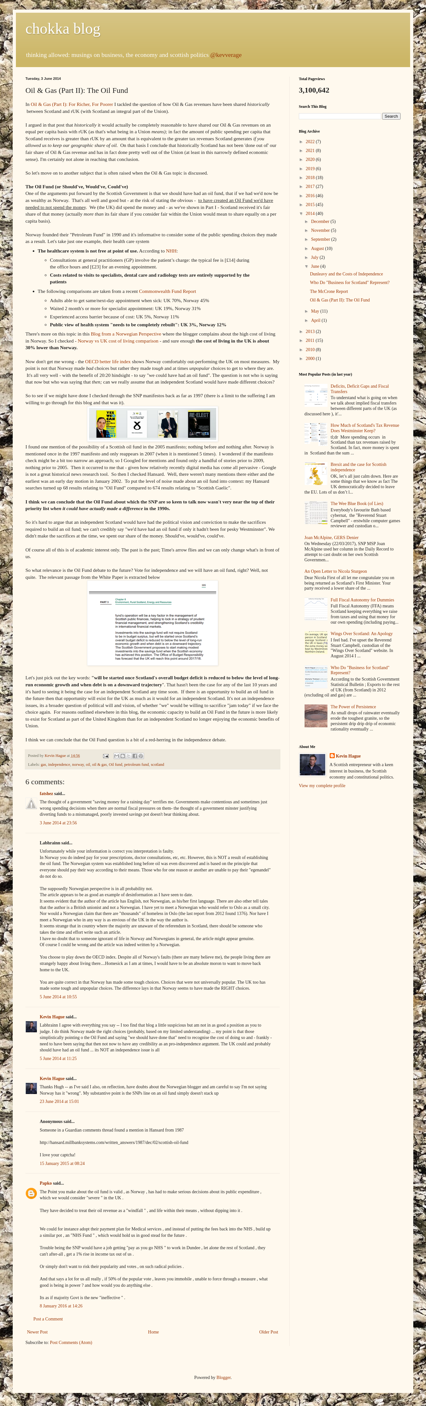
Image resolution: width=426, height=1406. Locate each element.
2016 (311, 195)
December (320, 221)
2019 (311, 168)
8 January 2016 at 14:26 (61, 1306)
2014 (311, 213)
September (321, 239)
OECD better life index (108, 361)
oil (88, 764)
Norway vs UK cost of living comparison (118, 340)
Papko (46, 1183)
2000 (311, 358)
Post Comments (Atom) (71, 1342)
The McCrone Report (329, 291)
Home (153, 1332)
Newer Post (37, 1332)
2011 (311, 340)
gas (43, 764)
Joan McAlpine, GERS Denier (332, 537)
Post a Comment (48, 1319)
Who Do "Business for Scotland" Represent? (350, 282)
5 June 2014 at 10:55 (58, 996)
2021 (311, 150)
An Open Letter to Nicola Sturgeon (336, 571)
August (318, 248)
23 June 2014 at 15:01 (59, 1101)
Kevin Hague (52, 1017)
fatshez (46, 793)
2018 (311, 177)
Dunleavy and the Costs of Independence (346, 274)
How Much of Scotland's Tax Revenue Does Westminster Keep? (365, 428)
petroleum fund (136, 764)
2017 (311, 186)
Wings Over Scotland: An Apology (362, 633)
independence (59, 764)
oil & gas (99, 764)
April (316, 320)
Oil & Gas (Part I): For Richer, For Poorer (72, 104)
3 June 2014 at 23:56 (58, 823)
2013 (311, 331)
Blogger (223, 1377)
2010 (311, 349)
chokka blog (62, 28)
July (315, 257)
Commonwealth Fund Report (167, 291)
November (321, 230)
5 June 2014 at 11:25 (58, 1058)
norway (78, 764)
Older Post (268, 1332)
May (315, 311)
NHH (171, 250)
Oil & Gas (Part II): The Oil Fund (340, 300)
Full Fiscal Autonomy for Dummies (362, 600)
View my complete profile (322, 785)
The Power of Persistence (353, 706)
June (315, 266)
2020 (311, 159)
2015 (311, 204)
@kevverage (226, 55)
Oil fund (115, 764)
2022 (311, 141)
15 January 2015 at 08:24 (62, 1163)
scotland (157, 764)
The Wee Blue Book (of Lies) (357, 503)
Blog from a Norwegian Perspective (126, 333)
